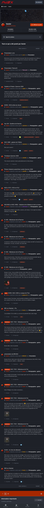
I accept (38, 500)
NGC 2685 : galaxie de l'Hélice (13, 142)
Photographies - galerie (34, 88)
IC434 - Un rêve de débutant (12, 450)
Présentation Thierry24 (10, 68)
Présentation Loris (9, 53)
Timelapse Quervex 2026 (11, 156)
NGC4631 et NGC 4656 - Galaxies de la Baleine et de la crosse (22, 204)
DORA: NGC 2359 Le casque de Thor (19, 293)
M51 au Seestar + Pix (10, 308)
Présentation (31, 55)
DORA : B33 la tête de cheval (12, 105)
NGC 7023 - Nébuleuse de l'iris (19, 322)
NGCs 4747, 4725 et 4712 (11, 187)
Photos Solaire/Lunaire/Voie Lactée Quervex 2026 (18, 169)
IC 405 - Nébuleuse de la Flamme (14, 219)
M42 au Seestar (8, 468)
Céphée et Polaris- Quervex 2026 (13, 86)
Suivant (37, 48)
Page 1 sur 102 (23, 48)
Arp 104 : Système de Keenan (13, 123)
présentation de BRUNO (11, 354)
